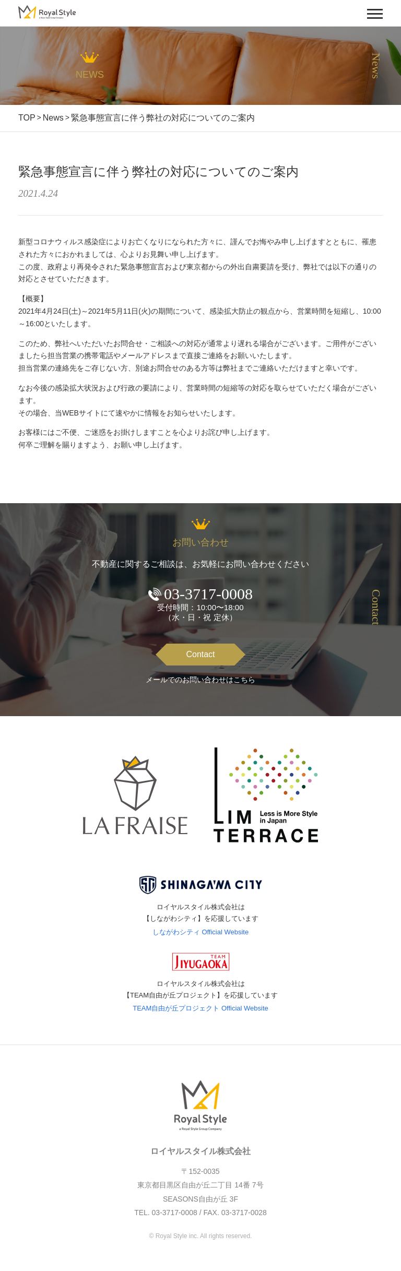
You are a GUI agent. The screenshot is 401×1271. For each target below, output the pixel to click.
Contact (200, 654)
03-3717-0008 (208, 593)
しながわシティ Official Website (200, 932)
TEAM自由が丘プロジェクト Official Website (200, 1008)
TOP (27, 117)
